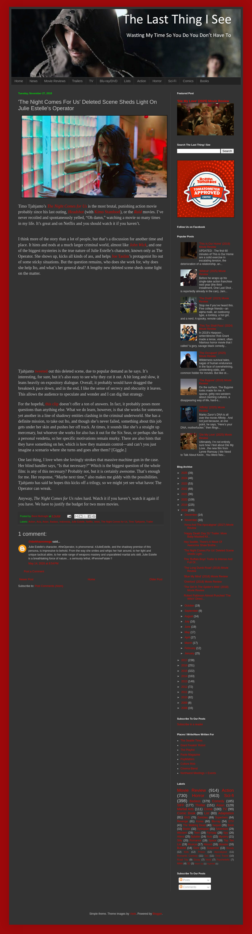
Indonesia (64, 521)
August (189, 616)
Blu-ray (216, 821)
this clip (52, 404)
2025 (184, 473)
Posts (185, 880)
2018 (184, 510)
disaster (223, 844)
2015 (184, 671)
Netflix (89, 521)
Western (182, 832)
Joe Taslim (120, 256)
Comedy (218, 801)
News (33, 81)
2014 (184, 676)
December (191, 514)
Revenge (182, 821)
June (188, 626)
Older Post (155, 579)
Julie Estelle (78, 521)
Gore (196, 848)
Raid (138, 212)
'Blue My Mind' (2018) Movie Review (206, 576)
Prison (201, 851)
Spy (225, 832)
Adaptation (226, 813)
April (188, 637)
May (187, 632)
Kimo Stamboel (107, 212)
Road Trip (182, 859)
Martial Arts (185, 809)
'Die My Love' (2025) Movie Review (203, 101)
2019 (184, 504)
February (190, 648)
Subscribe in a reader (190, 724)
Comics (188, 81)
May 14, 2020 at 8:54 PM (43, 563)
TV (91, 81)
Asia (39, 521)
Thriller (200, 805)
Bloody (230, 848)
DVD (187, 817)
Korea (199, 821)
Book (231, 825)
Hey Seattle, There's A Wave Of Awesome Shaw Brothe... (203, 543)
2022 (184, 488)
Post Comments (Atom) (49, 586)
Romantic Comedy (187, 855)
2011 (184, 692)
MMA (180, 863)
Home (19, 81)
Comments (188, 887)
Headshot (76, 212)
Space (212, 840)
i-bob (133, 913)
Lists (127, 81)
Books (204, 81)
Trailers (77, 81)
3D (188, 863)
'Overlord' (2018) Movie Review (203, 581)
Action (141, 81)
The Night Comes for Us (67, 206)
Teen (197, 832)
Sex (206, 855)
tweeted (41, 371)
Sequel (216, 825)
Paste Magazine (190, 754)
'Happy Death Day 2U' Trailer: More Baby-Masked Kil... (205, 535)
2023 (184, 483)
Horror (157, 81)
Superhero (221, 817)
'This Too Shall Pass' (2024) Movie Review (216, 327)
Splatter (195, 836)
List (206, 813)
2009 (184, 702)
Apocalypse (220, 851)
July (187, 621)
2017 (184, 660)
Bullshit (181, 848)
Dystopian (203, 828)
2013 (184, 681)
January (190, 653)
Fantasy (212, 832)
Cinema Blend (189, 768)
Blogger (157, 913)
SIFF (180, 805)
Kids (186, 851)
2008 (184, 708)
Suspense (213, 848)
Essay (197, 859)
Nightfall (211, 863)
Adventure (222, 828)
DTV (231, 821)
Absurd (207, 844)
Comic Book (186, 813)
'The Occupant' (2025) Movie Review (212, 354)
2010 (184, 697)
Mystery (223, 836)
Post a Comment (34, 571)
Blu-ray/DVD (109, 81)
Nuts (209, 836)
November (191, 520)
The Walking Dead (194, 825)
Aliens (181, 836)
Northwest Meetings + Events (198, 773)
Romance (195, 840)
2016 (184, 665)
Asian (45, 521)
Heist (208, 859)
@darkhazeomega (40, 541)
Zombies (202, 817)
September (192, 610)
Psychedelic (223, 859)
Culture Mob (187, 763)
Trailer (149, 521)
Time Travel (221, 855)
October (190, 605)
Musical (192, 844)
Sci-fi (229, 795)
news (97, 521)
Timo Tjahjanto (137, 521)
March (189, 643)
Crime (208, 809)
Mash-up (199, 863)
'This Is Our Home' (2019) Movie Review (214, 245)
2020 (184, 499)
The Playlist (187, 749)
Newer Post (26, 579)
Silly (179, 840)
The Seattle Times (191, 740)
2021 (184, 494)
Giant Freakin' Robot (192, 745)
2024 (184, 478)
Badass (54, 521)
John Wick (138, 245)
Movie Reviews (54, 81)
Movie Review (191, 790)
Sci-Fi (172, 81)
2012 (184, 686)
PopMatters (187, 759)
